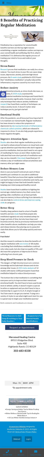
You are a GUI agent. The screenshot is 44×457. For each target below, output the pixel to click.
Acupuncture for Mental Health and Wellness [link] (34, 318)
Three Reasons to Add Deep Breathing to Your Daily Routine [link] (12, 318)
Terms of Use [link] (20, 432)
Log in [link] (28, 439)
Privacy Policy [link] (30, 432)
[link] (3, 94)
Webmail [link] (16, 439)
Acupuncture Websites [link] (17, 426)
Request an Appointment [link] (22, 327)
